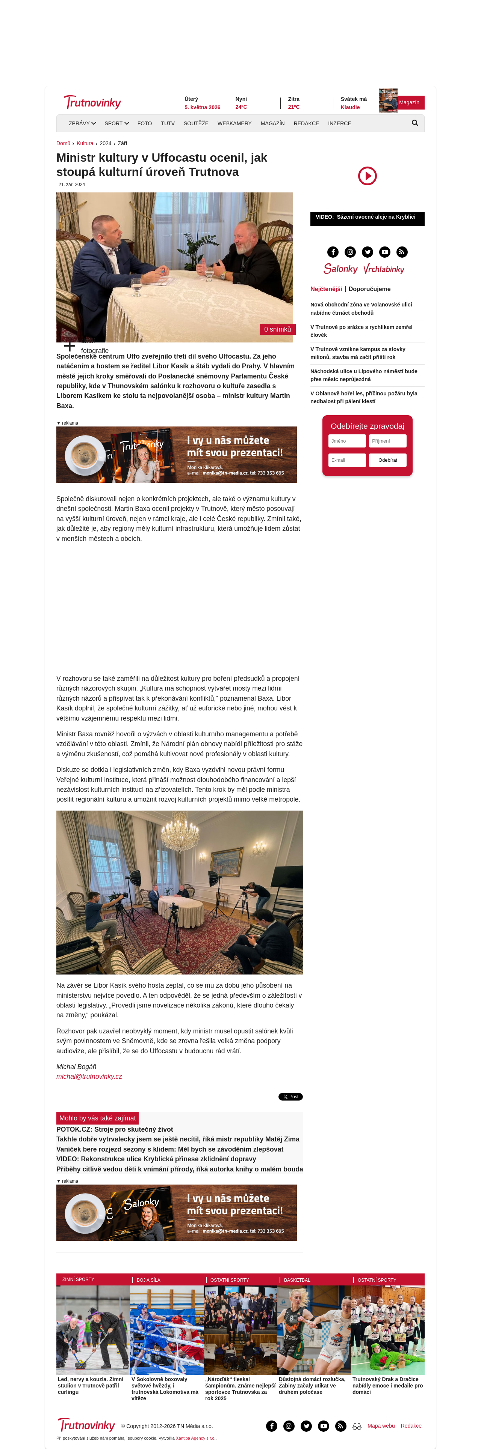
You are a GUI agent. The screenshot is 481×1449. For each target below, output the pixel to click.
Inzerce (339, 123)
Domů (63, 143)
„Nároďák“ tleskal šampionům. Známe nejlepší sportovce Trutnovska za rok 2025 (240, 1388)
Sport (113, 123)
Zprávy (79, 123)
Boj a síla (148, 1280)
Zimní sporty (78, 1279)
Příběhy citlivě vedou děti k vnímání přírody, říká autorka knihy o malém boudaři (179, 1169)
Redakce (306, 123)
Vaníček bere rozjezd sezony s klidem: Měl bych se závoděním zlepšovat (169, 1149)
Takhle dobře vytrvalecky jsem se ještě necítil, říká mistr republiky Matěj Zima (177, 1139)
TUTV (168, 123)
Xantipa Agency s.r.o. (196, 1438)
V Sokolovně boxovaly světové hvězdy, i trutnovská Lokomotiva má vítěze (165, 1388)
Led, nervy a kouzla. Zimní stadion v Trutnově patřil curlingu (90, 1385)
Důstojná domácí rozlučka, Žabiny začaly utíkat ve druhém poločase (312, 1385)
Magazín (409, 102)
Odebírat (387, 460)
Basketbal (297, 1280)
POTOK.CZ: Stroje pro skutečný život (114, 1129)
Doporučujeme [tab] (370, 289)
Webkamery (235, 123)
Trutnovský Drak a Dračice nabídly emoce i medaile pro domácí (387, 1385)
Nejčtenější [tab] (326, 289)
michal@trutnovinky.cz (89, 1076)
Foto (145, 123)
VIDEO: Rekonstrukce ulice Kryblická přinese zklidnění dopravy (156, 1159)
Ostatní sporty (229, 1280)
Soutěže (196, 123)
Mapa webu (381, 1426)
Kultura (85, 143)
